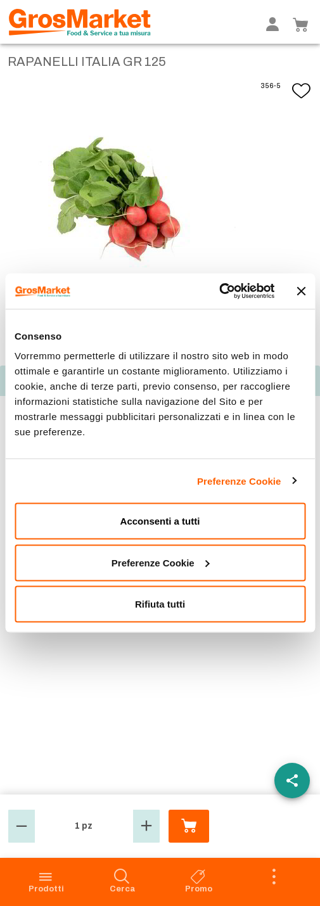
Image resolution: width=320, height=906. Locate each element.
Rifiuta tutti (160, 604)
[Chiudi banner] (301, 290)
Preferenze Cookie (239, 480)
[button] (21, 826)
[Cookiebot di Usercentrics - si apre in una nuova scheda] (218, 291)
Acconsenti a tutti (160, 521)
